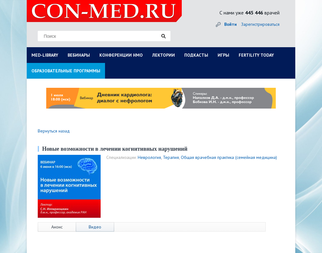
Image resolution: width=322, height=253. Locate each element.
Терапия (171, 157)
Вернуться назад (54, 131)
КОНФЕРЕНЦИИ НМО (121, 55)
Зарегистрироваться (260, 24)
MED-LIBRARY (44, 55)
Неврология (149, 157)
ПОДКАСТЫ (196, 55)
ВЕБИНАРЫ (79, 55)
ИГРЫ (223, 55)
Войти (230, 24)
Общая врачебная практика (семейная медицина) (229, 157)
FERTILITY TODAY (256, 55)
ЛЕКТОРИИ (163, 55)
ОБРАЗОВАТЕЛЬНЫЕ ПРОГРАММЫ (65, 71)
